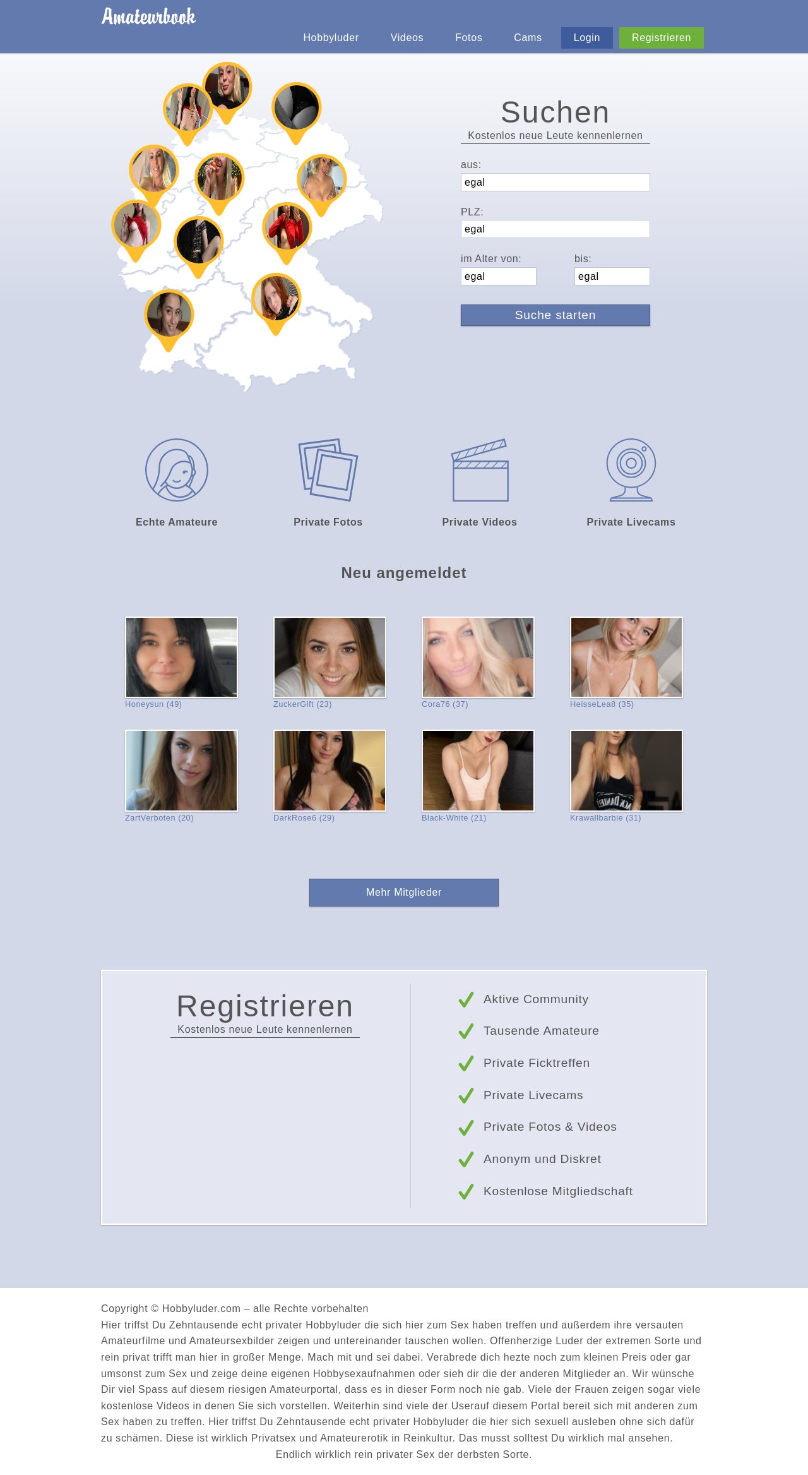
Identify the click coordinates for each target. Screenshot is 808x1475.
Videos (407, 37)
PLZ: (472, 212)
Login (587, 37)
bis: (582, 258)
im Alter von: (491, 258)
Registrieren (661, 37)
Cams (528, 37)
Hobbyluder (331, 37)
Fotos (468, 37)
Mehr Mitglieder (404, 892)
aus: (471, 164)
